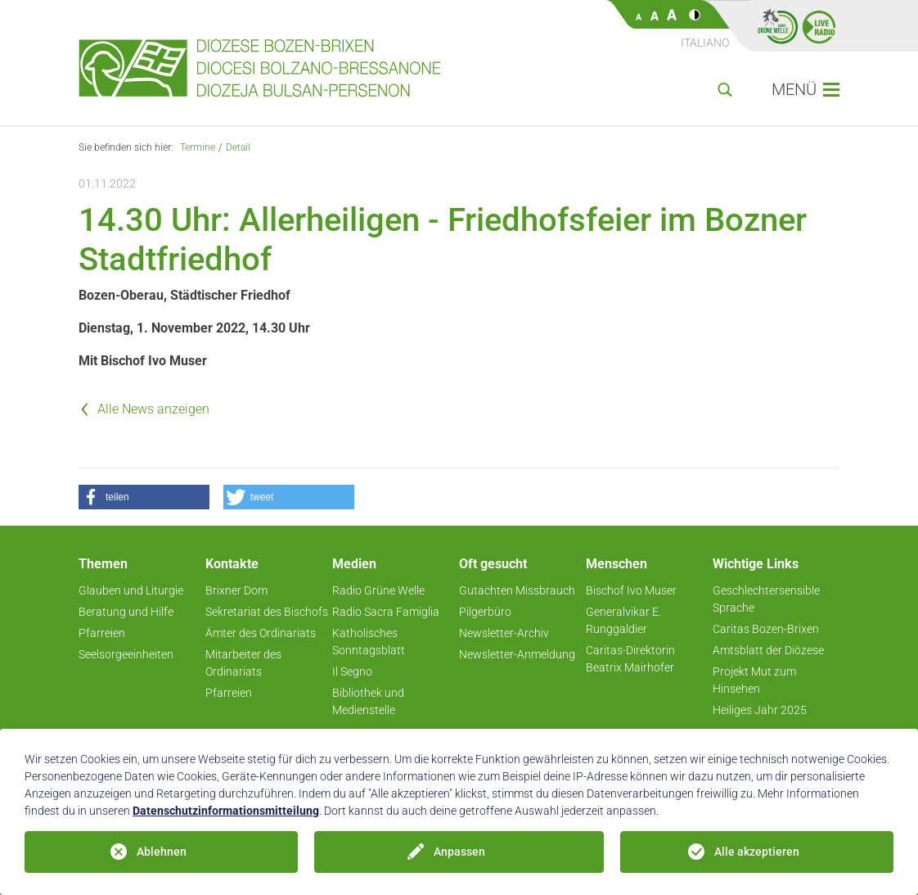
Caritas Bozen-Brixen (766, 628)
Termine (197, 147)
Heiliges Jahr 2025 (760, 709)
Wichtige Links (756, 564)
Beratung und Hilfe (126, 611)
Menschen (616, 564)
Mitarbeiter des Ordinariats (243, 663)
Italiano (705, 42)
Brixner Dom (236, 590)
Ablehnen (162, 851)
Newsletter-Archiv (504, 633)
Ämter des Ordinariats (260, 633)
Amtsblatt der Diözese (768, 650)
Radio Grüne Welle (378, 590)
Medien (354, 564)
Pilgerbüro (485, 611)
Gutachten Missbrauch (517, 590)
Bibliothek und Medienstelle (368, 701)
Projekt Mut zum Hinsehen (754, 680)
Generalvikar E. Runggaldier (623, 620)
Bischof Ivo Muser (631, 590)
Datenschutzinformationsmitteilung (226, 810)
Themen (103, 564)
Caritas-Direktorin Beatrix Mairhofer (630, 659)
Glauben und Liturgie (131, 590)
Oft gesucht (493, 564)
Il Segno (352, 671)
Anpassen (459, 851)
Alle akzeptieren (756, 851)
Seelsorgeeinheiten (126, 654)
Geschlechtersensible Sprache (766, 599)
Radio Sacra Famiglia (385, 611)
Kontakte (232, 564)
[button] (144, 497)
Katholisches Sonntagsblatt (368, 641)
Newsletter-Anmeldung (517, 654)
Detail (238, 147)
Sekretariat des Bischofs (266, 611)
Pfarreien (102, 633)
